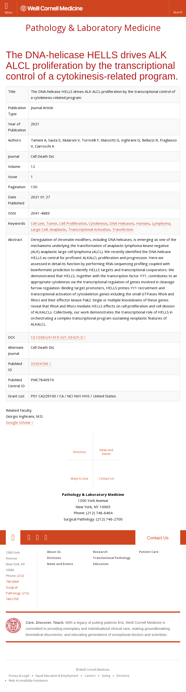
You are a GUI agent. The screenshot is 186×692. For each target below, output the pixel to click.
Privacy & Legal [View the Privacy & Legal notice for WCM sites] (19, 676)
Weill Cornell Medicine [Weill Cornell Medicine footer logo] (93, 652)
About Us (54, 552)
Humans (143, 223)
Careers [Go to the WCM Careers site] (90, 676)
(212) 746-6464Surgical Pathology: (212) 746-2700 (17, 587)
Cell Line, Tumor (44, 223)
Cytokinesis (98, 223)
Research (100, 552)
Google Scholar (18, 422)
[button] (177, 8)
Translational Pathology (112, 558)
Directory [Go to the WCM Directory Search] (122, 676)
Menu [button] (8, 12)
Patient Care (149, 552)
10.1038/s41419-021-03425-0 (57, 337)
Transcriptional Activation (89, 229)
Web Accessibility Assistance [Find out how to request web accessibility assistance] (28, 680)
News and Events (60, 564)
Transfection (122, 229)
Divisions (54, 558)
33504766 (39, 363)
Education (100, 564)
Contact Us (158, 538)
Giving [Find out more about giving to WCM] (106, 676)
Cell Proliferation (73, 223)
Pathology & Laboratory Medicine (93, 28)
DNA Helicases (121, 223)
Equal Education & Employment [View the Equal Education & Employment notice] (57, 676)
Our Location (13, 537)
